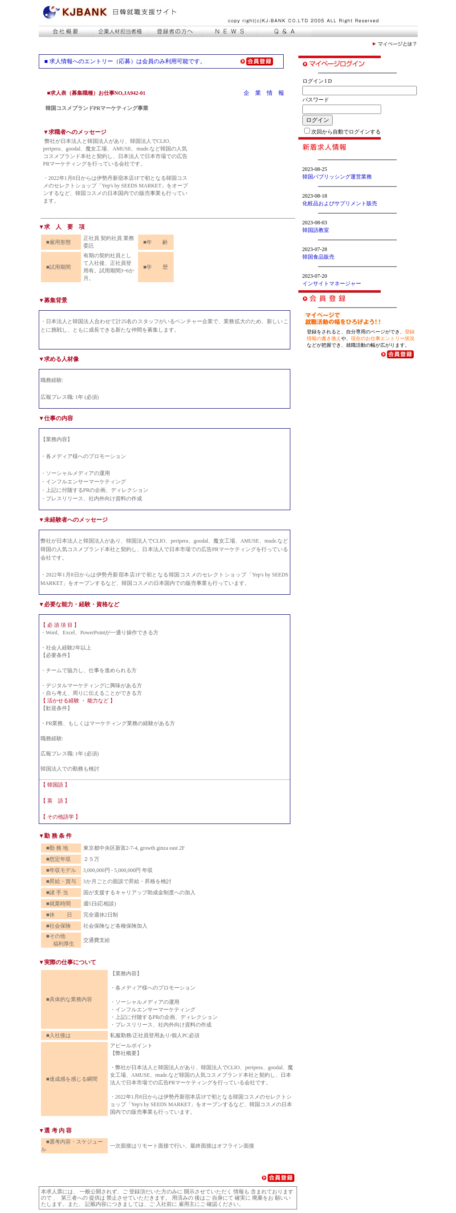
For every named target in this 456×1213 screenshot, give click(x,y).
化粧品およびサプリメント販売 (339, 203)
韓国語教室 (315, 230)
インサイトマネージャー (331, 283)
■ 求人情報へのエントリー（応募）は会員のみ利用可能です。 (125, 61)
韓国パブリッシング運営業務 (337, 177)
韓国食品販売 (318, 257)
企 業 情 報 (264, 92)
